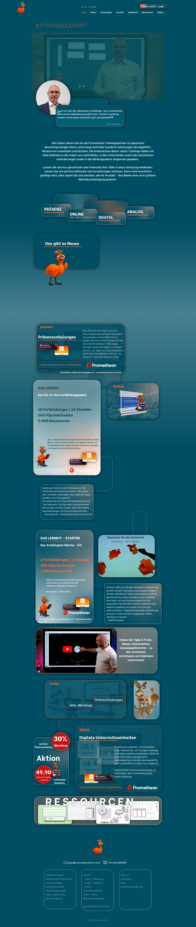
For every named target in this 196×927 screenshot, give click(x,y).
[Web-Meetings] (81, 705)
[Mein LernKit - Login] (153, 6)
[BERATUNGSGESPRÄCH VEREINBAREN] (61, 365)
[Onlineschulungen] (109, 699)
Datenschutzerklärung (132, 886)
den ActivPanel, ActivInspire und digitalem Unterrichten (136, 656)
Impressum (126, 878)
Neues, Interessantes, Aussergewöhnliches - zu (136, 646)
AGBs (123, 882)
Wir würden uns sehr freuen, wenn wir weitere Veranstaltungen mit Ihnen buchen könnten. (65, 509)
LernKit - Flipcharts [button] (93, 882)
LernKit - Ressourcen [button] (94, 878)
